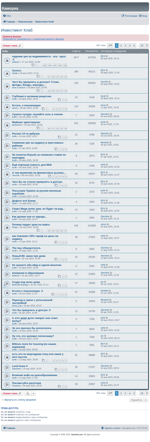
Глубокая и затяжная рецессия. (32, 96)
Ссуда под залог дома (26, 282)
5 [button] (134, 45)
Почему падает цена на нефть (31, 224)
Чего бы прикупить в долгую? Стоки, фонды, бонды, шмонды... (35, 83)
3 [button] (125, 45)
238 (59, 65)
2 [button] (121, 45)
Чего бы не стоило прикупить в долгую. (37, 181)
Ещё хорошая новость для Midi (32, 164)
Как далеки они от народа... (29, 216)
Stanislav (105, 114)
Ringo (15, 227)
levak (103, 96)
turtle (14, 99)
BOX (103, 56)
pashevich (17, 125)
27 (61, 91)
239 (65, 65)
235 (44, 65)
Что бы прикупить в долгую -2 (31, 310)
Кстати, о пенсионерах (26, 105)
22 (53, 76)
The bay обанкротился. (26, 248)
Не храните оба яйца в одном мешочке (36, 265)
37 (66, 231)
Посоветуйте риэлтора (26, 383)
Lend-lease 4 (20, 366)
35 (57, 231)
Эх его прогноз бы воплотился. (32, 328)
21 (49, 76)
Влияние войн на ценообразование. (35, 375)
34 (66, 128)
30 (49, 128)
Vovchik (104, 82)
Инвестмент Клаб (17, 30)
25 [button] (141, 45)
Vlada (14, 73)
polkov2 (15, 62)
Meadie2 (105, 142)
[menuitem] (7, 16)
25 (66, 76)
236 (49, 65)
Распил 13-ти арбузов (26, 133)
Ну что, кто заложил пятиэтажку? (33, 336)
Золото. (17, 70)
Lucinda (16, 258)
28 (66, 91)
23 (57, 76)
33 (61, 128)
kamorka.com (77, 434)
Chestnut (16, 386)
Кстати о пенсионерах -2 (27, 291)
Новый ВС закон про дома (28, 255)
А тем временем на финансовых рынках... (39, 172)
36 (61, 231)
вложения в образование (28, 273)
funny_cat (16, 305)
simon (15, 108)
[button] (110, 45)
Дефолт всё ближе (24, 200)
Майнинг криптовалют (26, 122)
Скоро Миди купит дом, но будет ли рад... (38, 208)
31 (53, 128)
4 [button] (129, 45)
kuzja (103, 105)
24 (61, 76)
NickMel (104, 291)
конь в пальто (18, 87)
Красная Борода (20, 285)
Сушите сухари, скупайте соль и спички (37, 114)
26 (57, 91)
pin (102, 282)
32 (57, 128)
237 (54, 65)
